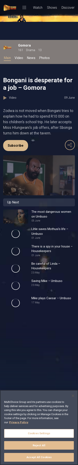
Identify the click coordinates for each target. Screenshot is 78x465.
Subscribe (16, 146)
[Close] (73, 395)
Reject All (39, 445)
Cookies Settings (39, 433)
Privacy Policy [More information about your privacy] (18, 422)
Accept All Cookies (39, 457)
